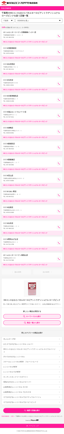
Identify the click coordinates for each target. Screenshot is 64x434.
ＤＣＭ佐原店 (8, 207)
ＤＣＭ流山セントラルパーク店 (14, 112)
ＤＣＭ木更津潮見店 (10, 96)
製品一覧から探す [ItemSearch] (32, 323)
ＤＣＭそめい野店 (9, 191)
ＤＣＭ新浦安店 (9, 144)
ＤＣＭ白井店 (8, 223)
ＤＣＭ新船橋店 (9, 159)
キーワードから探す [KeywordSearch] (32, 316)
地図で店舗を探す (32, 410)
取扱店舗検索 (5, 416)
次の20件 (48, 272)
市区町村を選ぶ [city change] (39, 20)
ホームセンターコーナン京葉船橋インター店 (19, 32)
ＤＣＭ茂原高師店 (9, 48)
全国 (12, 416)
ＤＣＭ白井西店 (9, 64)
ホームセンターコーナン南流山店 (15, 255)
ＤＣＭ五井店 (8, 80)
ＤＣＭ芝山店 (8, 175)
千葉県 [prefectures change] (8, 20)
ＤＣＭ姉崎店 (8, 128)
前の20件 (16, 272)
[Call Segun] (59, 36)
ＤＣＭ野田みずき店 (10, 239)
